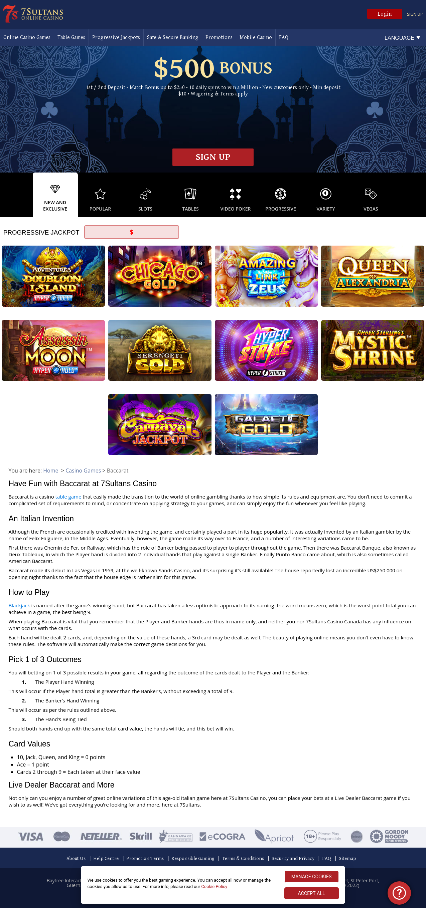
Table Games (71, 37)
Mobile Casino (256, 37)
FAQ (283, 37)
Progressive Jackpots (116, 37)
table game (68, 496)
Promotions (219, 37)
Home (50, 470)
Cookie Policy (214, 886)
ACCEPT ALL (311, 893)
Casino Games (83, 470)
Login (385, 13)
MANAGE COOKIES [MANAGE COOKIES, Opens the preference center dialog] (311, 876)
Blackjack (19, 605)
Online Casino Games (26, 37)
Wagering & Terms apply (219, 94)
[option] (55, 195)
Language (399, 38)
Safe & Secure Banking (172, 37)
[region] (213, 885)
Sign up (415, 14)
